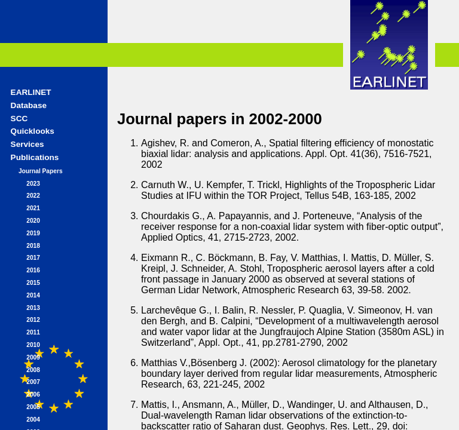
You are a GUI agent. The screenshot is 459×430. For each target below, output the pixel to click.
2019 (33, 233)
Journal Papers (41, 171)
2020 (33, 220)
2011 (33, 332)
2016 (33, 270)
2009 (33, 357)
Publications (35, 157)
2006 (33, 394)
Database (29, 105)
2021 (33, 208)
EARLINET (31, 92)
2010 (33, 345)
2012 (33, 320)
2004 (33, 419)
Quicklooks (32, 131)
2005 (33, 407)
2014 (33, 295)
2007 (33, 382)
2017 (33, 257)
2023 (33, 183)
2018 (33, 245)
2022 (33, 195)
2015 (33, 283)
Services (27, 144)
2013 (33, 308)
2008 (33, 370)
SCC (19, 118)
